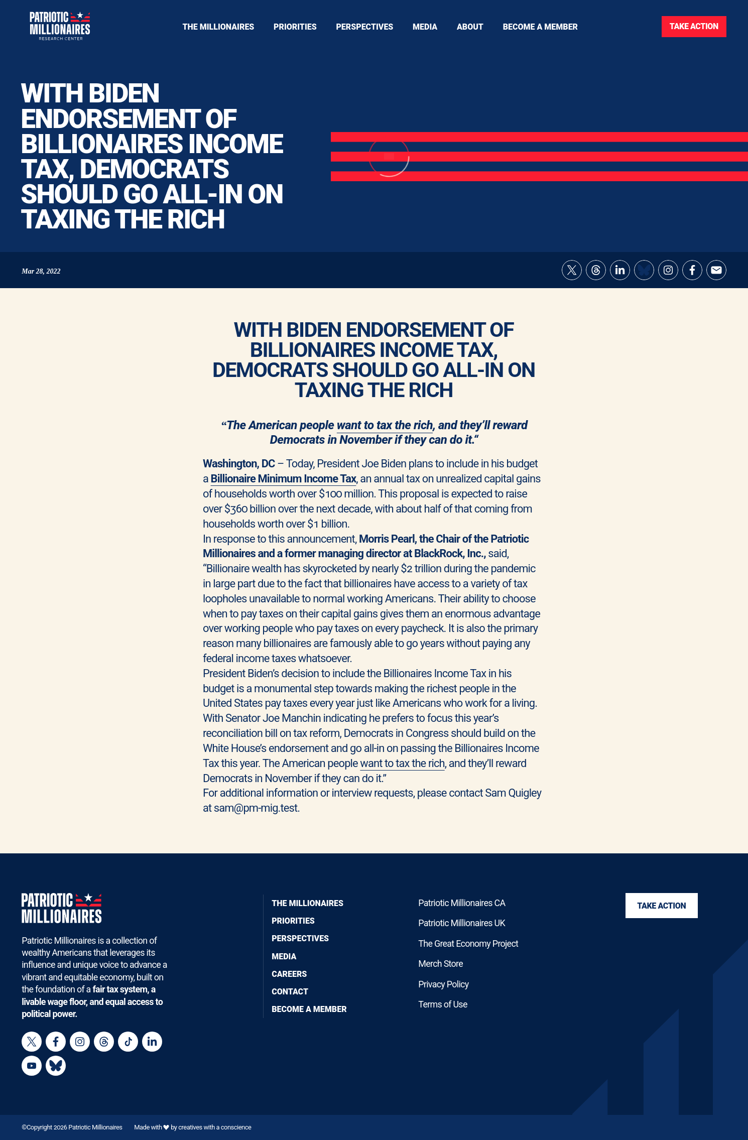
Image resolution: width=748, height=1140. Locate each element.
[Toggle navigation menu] (295, 26)
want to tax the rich (385, 432)
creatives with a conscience (214, 1127)
